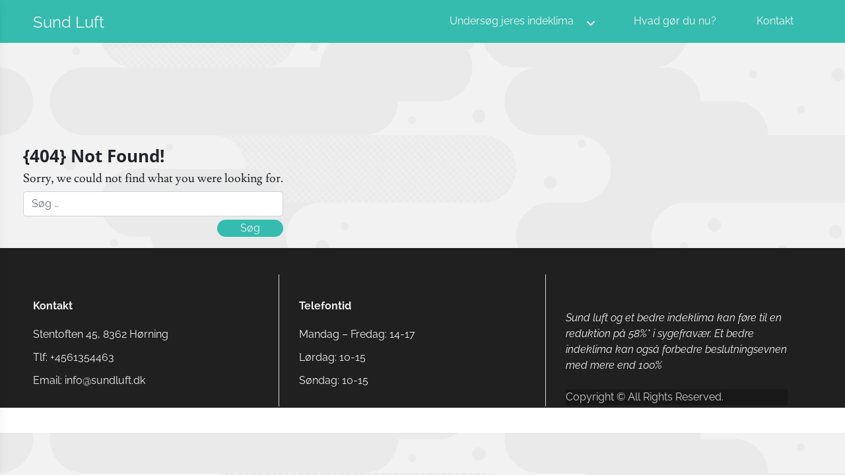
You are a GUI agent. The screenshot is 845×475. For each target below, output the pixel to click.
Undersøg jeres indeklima (512, 21)
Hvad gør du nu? (675, 21)
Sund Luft (68, 22)
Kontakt (775, 21)
